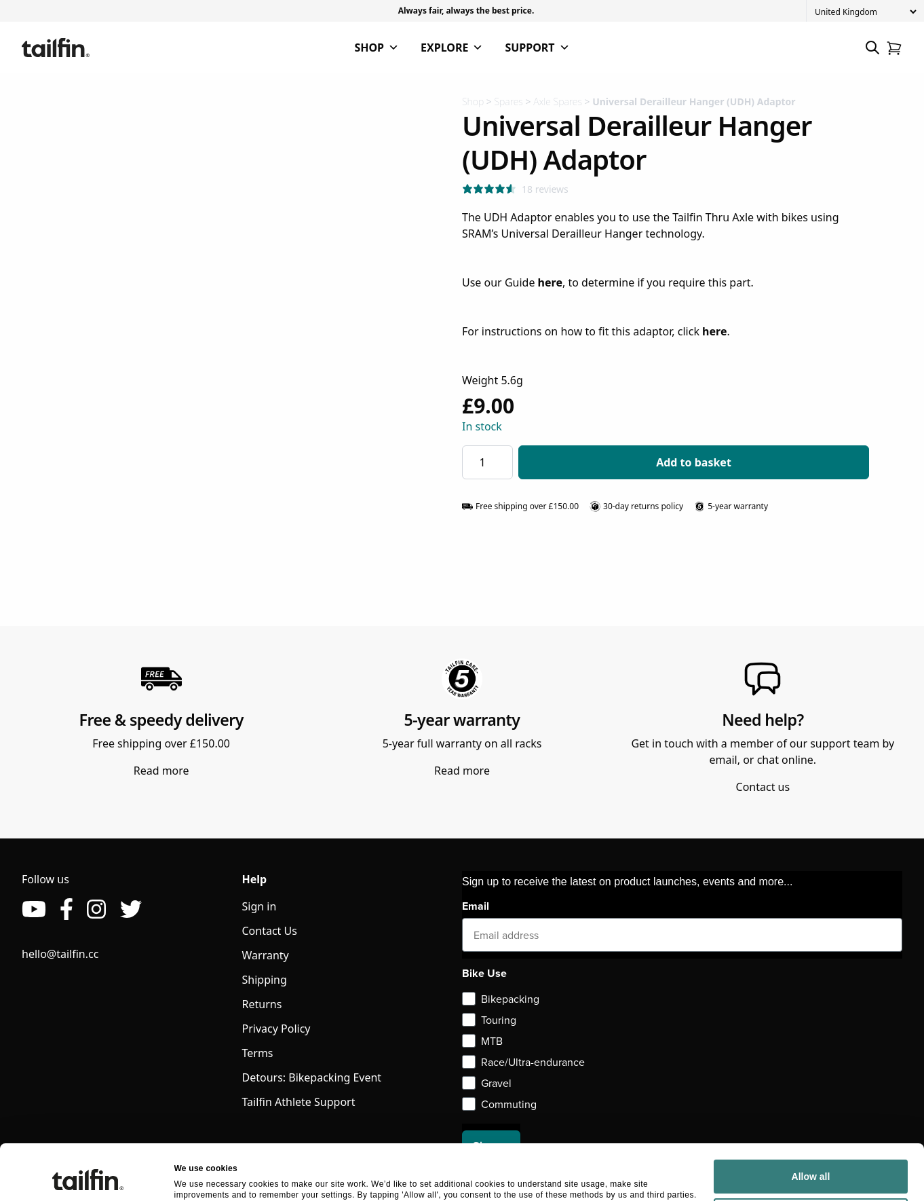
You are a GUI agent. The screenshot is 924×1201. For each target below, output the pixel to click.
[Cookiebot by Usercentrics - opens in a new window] (87, 1100)
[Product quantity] (487, 462)
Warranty (265, 955)
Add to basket (693, 462)
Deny (810, 1091)
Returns (262, 1004)
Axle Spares (557, 101)
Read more (161, 770)
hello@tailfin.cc (60, 953)
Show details (199, 1100)
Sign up (491, 1145)
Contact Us (269, 930)
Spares (508, 101)
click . (704, 331)
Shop (473, 101)
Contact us (763, 786)
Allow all (811, 1052)
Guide (533, 282)
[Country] (865, 11)
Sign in (259, 906)
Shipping (264, 979)
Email (475, 906)
